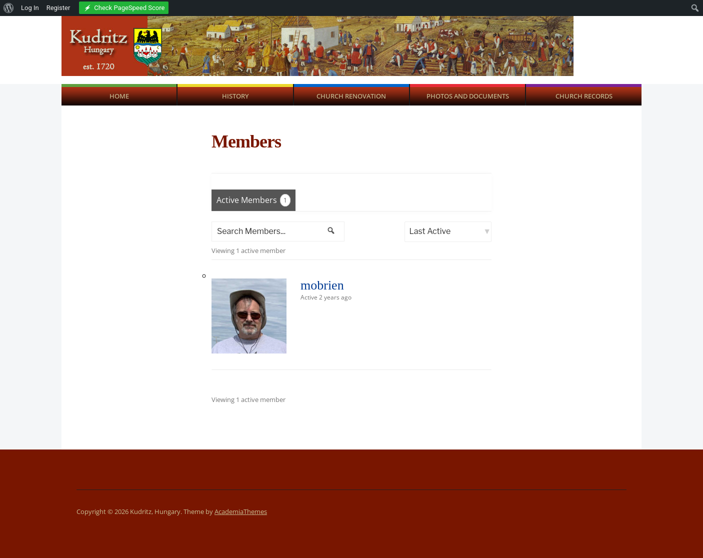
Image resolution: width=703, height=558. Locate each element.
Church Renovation (351, 96)
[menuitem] (9, 8)
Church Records (584, 96)
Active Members (253, 200)
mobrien (322, 285)
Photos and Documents (467, 96)
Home (119, 96)
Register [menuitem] (58, 8)
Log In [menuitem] (30, 8)
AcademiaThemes (240, 511)
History (235, 96)
